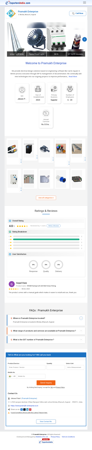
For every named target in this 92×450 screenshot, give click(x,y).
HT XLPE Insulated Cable (76, 54)
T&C (51, 387)
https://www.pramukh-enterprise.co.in (24, 406)
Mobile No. (11, 372)
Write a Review (53, 226)
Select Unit (69, 363)
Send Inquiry (46, 383)
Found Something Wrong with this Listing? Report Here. (29, 413)
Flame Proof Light (36, 54)
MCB (56, 54)
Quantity (49, 363)
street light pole (17, 54)
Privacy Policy (60, 387)
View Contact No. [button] (46, 421)
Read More (73, 76)
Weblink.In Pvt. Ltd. (42, 437)
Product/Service (13, 363)
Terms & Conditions (68, 437)
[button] (77, 13)
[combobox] (12, 376)
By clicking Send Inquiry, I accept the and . (46, 387)
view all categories (46, 198)
